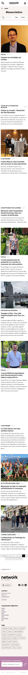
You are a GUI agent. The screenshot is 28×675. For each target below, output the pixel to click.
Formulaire (4, 599)
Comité (4, 631)
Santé (9, 641)
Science (15, 641)
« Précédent (4, 555)
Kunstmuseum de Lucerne (11, 214)
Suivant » (20, 558)
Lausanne (3, 611)
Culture (9, 631)
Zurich (2, 609)
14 (9, 558)
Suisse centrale (4, 618)
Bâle (2, 620)
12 (26, 555)
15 (12, 558)
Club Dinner (5, 165)
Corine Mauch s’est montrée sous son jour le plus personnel (13, 169)
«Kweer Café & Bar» (8, 541)
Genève (3, 608)
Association (4, 569)
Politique (15, 638)
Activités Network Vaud (10, 490)
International (11, 634)
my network (6, 585)
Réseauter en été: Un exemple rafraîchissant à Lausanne (13, 494)
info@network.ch (5, 596)
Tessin (2, 616)
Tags (16, 17)
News (4, 8)
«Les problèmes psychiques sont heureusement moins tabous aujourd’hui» (12, 382)
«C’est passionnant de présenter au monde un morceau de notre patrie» (12, 269)
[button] (3, 17)
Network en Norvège (9, 317)
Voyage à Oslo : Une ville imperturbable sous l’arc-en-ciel (13, 322)
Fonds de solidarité (18, 631)
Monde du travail (6, 638)
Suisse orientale (5, 615)
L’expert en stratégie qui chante (11, 58)
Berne (2, 613)
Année (23, 17)
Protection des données (10, 672)
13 (6, 558)
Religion (4, 641)
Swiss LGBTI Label (6, 647)
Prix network (22, 638)
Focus (3, 54)
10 (20, 555)
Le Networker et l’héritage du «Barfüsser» (13, 545)
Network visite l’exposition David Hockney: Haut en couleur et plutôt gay (12, 219)
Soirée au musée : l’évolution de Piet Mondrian (13, 118)
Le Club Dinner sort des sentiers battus (10, 436)
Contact (3, 672)
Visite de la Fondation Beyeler (9, 113)
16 (15, 558)
